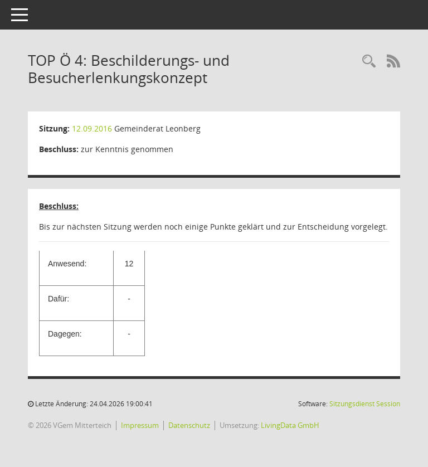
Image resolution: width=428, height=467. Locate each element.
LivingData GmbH (290, 425)
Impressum (140, 425)
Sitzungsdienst (364, 403)
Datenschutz (189, 425)
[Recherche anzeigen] (369, 61)
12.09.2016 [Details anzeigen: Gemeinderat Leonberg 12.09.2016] (92, 128)
